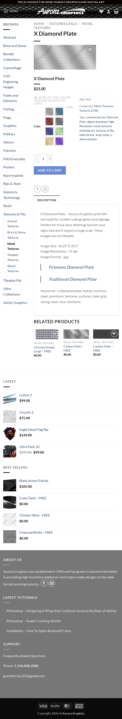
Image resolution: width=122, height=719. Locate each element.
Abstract (9, 37)
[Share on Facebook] (37, 189)
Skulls (7, 206)
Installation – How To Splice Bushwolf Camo (38, 631)
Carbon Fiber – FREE (103, 348)
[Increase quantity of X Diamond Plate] (50, 158)
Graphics (10, 125)
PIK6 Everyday (14, 159)
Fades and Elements (10, 98)
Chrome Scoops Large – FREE (44, 349)
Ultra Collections (11, 291)
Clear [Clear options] (69, 107)
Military (9, 134)
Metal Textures (13, 246)
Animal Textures (13, 223)
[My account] (109, 11)
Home (39, 23)
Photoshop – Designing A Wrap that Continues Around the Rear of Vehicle (61, 611)
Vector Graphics (15, 302)
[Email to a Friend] (45, 189)
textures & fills (105, 130)
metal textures (103, 126)
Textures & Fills (14, 214)
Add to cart (50, 170)
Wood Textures (13, 268)
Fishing (8, 109)
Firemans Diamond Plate (71, 267)
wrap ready (102, 135)
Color (37, 126)
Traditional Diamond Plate (72, 279)
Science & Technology (11, 195)
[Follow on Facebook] (44, 583)
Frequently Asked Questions (24, 656)
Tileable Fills (12, 280)
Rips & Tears (12, 183)
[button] (10, 11)
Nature (8, 142)
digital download (97, 121)
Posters (9, 167)
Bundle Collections (11, 56)
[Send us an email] (51, 583)
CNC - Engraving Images (10, 81)
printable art (87, 130)
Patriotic (9, 150)
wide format (86, 135)
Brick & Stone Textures (16, 234)
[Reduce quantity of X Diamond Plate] (36, 158)
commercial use (95, 117)
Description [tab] (46, 200)
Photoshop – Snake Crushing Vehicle (33, 621)
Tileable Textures (13, 257)
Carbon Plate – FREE (73, 348)
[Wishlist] (101, 11)
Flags (7, 117)
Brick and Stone (14, 46)
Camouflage (12, 68)
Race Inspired (13, 175)
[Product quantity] (43, 158)
